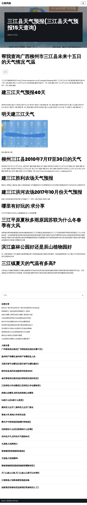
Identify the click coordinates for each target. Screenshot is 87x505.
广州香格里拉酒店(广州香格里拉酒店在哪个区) (21, 350)
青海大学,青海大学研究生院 (13, 416)
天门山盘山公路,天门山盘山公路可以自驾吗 (20, 475)
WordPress (14, 503)
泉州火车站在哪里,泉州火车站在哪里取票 (15, 322)
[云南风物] (6, 3)
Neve (3, 503)
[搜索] (40, 296)
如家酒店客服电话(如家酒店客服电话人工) (20, 489)
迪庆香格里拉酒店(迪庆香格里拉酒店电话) (20, 379)
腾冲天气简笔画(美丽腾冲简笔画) (16, 423)
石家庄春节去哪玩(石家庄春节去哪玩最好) (20, 365)
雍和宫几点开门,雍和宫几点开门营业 (17, 409)
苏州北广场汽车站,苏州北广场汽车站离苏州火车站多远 (20, 308)
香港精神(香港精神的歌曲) (13, 453)
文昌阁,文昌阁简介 (9, 445)
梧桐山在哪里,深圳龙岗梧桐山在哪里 (17, 394)
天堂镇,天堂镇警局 (9, 460)
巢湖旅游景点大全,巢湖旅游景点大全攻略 (15, 333)
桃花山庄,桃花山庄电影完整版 (11, 336)
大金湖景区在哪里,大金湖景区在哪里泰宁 (15, 340)
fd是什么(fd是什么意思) (12, 401)
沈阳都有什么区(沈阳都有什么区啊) (17, 431)
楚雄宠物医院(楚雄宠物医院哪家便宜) (18, 467)
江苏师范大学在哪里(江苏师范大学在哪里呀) (20, 387)
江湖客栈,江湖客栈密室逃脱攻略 (15, 482)
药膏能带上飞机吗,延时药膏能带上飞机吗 (15, 312)
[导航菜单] (83, 3)
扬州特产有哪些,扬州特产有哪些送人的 (18, 357)
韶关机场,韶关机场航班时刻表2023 (16, 372)
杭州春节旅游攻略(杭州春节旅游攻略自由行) (17, 326)
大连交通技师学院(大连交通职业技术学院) (16, 319)
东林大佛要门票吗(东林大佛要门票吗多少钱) (17, 315)
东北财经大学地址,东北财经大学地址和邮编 (16, 329)
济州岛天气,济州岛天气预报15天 (15, 438)
